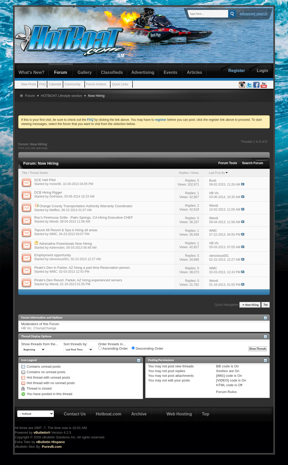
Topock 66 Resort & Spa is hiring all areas (65, 230)
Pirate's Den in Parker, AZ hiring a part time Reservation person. (82, 268)
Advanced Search (253, 14)
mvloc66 (55, 184)
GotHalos (55, 196)
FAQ (42, 84)
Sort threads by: (76, 344)
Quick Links (120, 84)
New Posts (28, 84)
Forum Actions (96, 84)
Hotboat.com (108, 414)
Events (170, 72)
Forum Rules (226, 392)
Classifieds (112, 72)
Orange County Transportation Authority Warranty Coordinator (86, 206)
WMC (53, 234)
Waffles (54, 210)
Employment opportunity (52, 255)
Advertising (142, 72)
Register (236, 70)
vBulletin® (41, 432)
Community (72, 84)
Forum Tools (227, 163)
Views (195, 172)
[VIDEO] (222, 380)
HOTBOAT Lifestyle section (61, 96)
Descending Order (147, 348)
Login (262, 70)
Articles (194, 72)
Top (265, 305)
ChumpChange (44, 328)
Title (24, 172)
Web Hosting (179, 414)
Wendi (53, 221)
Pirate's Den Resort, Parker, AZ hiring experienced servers (78, 280)
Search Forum (252, 163)
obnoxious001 (59, 259)
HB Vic (26, 328)
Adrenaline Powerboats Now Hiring (65, 244)
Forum (60, 72)
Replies (184, 172)
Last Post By (218, 172)
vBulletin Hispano (50, 442)
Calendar (55, 84)
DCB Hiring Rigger (48, 192)
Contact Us (75, 414)
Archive (139, 414)
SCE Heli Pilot (45, 180)
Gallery (85, 72)
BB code (223, 366)
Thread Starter (39, 172)
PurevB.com (52, 447)
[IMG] (220, 376)
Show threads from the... (39, 344)
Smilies (222, 371)
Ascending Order (113, 348)
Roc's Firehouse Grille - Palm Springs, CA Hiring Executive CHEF (83, 217)
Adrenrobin (57, 247)
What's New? (31, 72)
